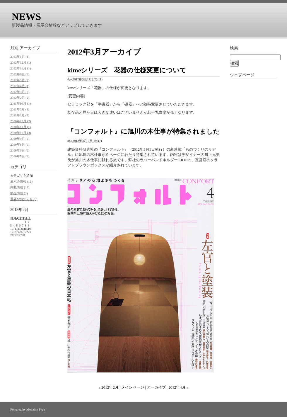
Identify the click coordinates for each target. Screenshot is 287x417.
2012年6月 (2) (19, 74)
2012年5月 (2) (19, 80)
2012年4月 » (178, 387)
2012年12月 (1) (20, 62)
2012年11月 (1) (20, 68)
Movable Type (35, 409)
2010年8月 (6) (19, 144)
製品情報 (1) (19, 193)
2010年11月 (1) (20, 127)
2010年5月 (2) (19, 156)
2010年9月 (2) (19, 138)
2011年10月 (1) (20, 103)
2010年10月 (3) (20, 133)
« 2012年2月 (109, 387)
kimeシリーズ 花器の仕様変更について (126, 70)
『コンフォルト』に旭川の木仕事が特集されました (143, 131)
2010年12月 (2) (20, 121)
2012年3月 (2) (19, 91)
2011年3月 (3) (19, 115)
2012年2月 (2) (19, 97)
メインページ (132, 387)
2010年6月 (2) (19, 150)
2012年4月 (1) (19, 86)
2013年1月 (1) (19, 56)
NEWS (26, 16)
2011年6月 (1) (19, 109)
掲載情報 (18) (19, 187)
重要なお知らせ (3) (23, 199)
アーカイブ (156, 387)
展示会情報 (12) (21, 181)
